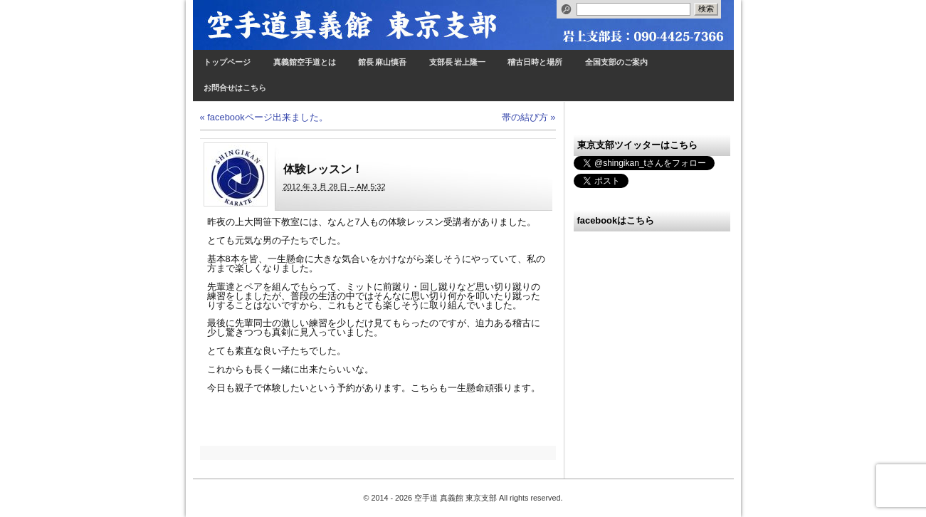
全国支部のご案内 (616, 62)
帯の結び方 (529, 117)
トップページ (227, 62)
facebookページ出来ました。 (264, 117)
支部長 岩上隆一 (457, 62)
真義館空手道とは (304, 62)
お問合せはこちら (235, 88)
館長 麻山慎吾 (382, 62)
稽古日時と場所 (534, 62)
